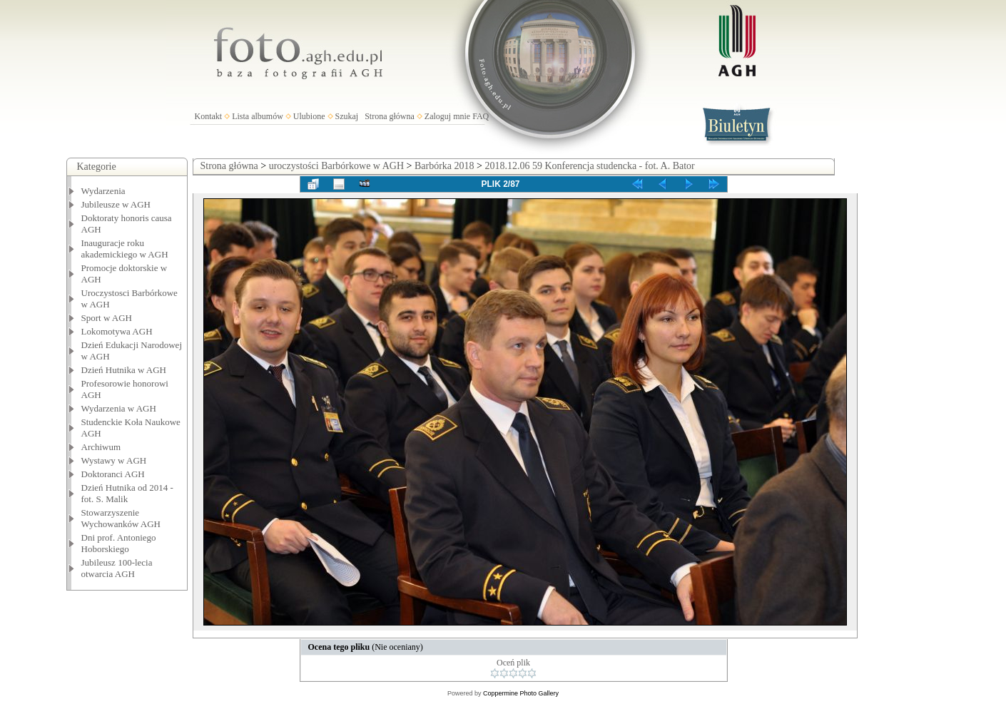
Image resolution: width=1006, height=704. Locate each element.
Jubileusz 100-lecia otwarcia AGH (117, 568)
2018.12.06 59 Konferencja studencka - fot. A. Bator (589, 165)
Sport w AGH (107, 317)
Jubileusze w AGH (116, 204)
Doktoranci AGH (113, 474)
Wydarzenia (103, 190)
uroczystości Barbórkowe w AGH (336, 165)
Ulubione (309, 116)
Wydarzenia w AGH (118, 408)
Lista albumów (257, 116)
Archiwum (101, 447)
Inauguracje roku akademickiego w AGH (124, 249)
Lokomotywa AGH (117, 331)
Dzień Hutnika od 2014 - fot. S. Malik (127, 493)
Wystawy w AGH (114, 460)
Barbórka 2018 (444, 165)
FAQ (480, 116)
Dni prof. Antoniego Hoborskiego (118, 543)
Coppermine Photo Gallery (521, 693)
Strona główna (390, 116)
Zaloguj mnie (447, 116)
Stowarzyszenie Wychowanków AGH (121, 518)
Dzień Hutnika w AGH (124, 369)
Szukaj (347, 116)
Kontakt (209, 116)
